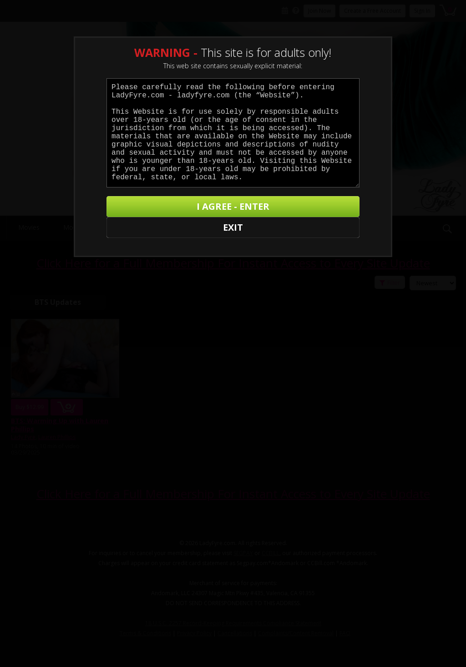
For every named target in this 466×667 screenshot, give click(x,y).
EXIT (138, 209)
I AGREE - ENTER (271, 209)
